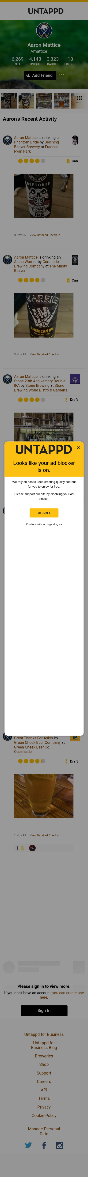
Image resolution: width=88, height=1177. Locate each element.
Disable (44, 513)
